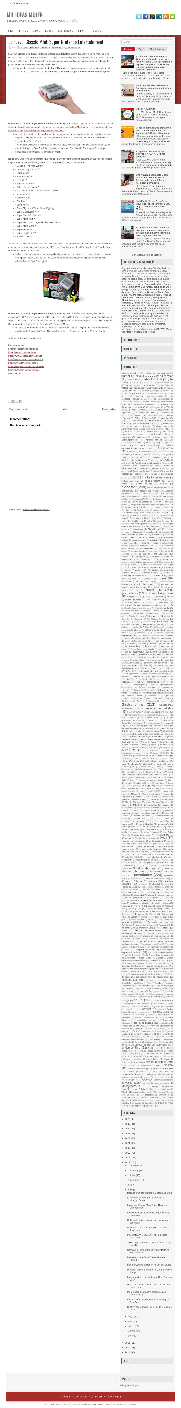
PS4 (149, 952)
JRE (160, 769)
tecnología (128, 1039)
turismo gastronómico (161, 1068)
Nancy (133, 865)
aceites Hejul (164, 396)
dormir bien (154, 616)
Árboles (170, 445)
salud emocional (161, 1000)
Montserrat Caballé (152, 854)
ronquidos (146, 986)
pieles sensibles (131, 911)
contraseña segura (129, 562)
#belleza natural (147, 376)
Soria (123, 1026)
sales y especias (128, 994)
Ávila (167, 463)
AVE (136, 463)
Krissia (127, 775)
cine (141, 535)
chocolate (150, 532)
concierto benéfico (129, 554)
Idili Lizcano (165, 745)
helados (137, 728)
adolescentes (154, 407)
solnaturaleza (164, 1023)
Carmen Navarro (160, 512)
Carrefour (125, 516)
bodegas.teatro (144, 491)
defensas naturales (145, 605)
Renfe (170, 974)
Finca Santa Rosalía (139, 679)
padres (140, 892)
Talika (167, 1031)
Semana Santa (161, 1012)
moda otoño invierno (150, 849)
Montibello (137, 854)
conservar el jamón (160, 557)
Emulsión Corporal (151, 635)
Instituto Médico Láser (144, 759)
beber (156, 471)
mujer (161, 857)
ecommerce (149, 622)
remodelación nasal (139, 974)
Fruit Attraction (148, 693)
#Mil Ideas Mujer (155, 379)
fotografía (125, 690)
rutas (142, 991)
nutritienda (143, 884)
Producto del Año (128, 941)
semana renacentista (140, 1012)
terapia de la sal (152, 1042)
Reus (123, 983)
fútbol (139, 698)
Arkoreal (131, 451)
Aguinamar (125, 413)
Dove (123, 619)
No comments (74, 47)
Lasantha (83, 1404)
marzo (131, 1326)
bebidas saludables (162, 474)
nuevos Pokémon (133, 881)
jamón (159, 764)
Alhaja (124, 421)
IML (134, 750)
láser (170, 780)
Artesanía (139, 457)
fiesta (127, 676)
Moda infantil (127, 846)
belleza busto (162, 478)
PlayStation (126, 925)
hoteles (163, 742)
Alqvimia (146, 426)
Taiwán (158, 1031)
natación (143, 865)
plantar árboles (163, 920)
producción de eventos (159, 939)
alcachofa (165, 413)
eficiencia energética (130, 627)
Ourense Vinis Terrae (151, 890)
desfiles (124, 608)
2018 (128, 1157)
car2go (167, 510)
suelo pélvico (126, 1028)
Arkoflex (149, 449)
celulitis (166, 523)
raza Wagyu (145, 961)
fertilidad (134, 674)
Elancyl (170, 630)
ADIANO (141, 407)
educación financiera (130, 625)
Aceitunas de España (130, 402)
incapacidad (164, 750)
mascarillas (152, 805)
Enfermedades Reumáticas (136, 641)
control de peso (147, 562)
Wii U (167, 1100)
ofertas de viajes (129, 887)
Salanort (166, 991)
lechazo (139, 783)
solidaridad (147, 1023)
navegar (124, 869)
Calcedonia (159, 496)
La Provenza (136, 778)
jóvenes (143, 769)
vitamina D (164, 1095)
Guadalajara (126, 720)
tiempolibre (153, 1048)
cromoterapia (126, 582)
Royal (160, 989)
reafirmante (158, 961)
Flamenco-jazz (139, 685)
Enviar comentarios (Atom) (36, 509)
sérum (151, 1014)
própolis (166, 947)
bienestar (129, 487)
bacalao (125, 468)
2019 (128, 1152)
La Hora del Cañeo (159, 775)
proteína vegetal (166, 950)
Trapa (166, 1059)
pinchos (144, 917)
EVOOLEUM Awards (130, 663)
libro (136, 785)
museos (142, 862)
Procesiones (140, 939)
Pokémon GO (164, 925)
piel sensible (167, 908)
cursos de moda (133, 600)
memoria (125, 821)
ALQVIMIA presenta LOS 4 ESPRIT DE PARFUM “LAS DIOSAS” (150, 154)
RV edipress (154, 991)
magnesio (125, 796)
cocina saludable (159, 540)
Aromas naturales (151, 455)
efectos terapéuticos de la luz (156, 625)
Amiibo (151, 429)
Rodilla (158, 983)
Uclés (142, 1071)
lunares (167, 791)
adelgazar (129, 407)
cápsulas (156, 510)
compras (153, 551)
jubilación (169, 769)
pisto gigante (147, 919)
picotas (132, 909)
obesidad (156, 884)
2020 (128, 1148)
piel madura (152, 908)
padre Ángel (126, 892)
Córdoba (165, 564)
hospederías (126, 734)
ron (136, 986)
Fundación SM (127, 698)
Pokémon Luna (128, 928)
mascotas (165, 805)
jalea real (147, 764)
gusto (151, 720)
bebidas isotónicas (142, 474)
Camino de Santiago (140, 502)
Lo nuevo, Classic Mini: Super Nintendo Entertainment (55, 41)
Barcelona (137, 471)
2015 (128, 1347)
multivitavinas (141, 860)
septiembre (134, 1180)
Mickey (153, 838)
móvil (134, 857)
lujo (149, 791)
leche (149, 783)
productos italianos (130, 944)
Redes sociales (130, 969)
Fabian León (167, 665)
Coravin (143, 564)
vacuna (140, 1074)
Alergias (165, 418)
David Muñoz (163, 602)
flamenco (151, 681)
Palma (166, 892)
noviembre (133, 1170)
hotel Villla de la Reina (145, 742)
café (136, 496)
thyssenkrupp (166, 1045)
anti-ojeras (141, 437)
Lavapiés (128, 783)
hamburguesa (153, 723)
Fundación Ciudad (133, 696)
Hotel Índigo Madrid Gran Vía (155, 739)
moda (38, 30)
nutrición (152, 881)
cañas (158, 507)
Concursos (163, 554)
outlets (167, 890)
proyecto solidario (133, 952)
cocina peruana (139, 540)
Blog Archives (157, 49)
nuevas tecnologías (163, 878)
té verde (166, 1034)
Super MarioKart (31, 130)
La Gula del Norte (140, 775)
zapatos (150, 1106)
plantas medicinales (132, 922)
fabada (156, 665)
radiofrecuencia (130, 961)
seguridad (156, 1007)
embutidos (128, 633)
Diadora (146, 611)
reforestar (144, 969)
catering (137, 523)
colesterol (125, 545)
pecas (123, 900)
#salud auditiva (141, 388)
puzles (167, 955)
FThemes (57, 1404)
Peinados (134, 900)
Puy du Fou (154, 955)
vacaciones (127, 1074)
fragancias (151, 690)
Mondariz (157, 852)
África (124, 410)
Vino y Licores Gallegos (159, 1089)
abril (130, 1321)
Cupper (149, 597)
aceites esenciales (145, 396)
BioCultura (168, 488)
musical (124, 865)
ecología (136, 622)
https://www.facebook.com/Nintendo (25, 356)
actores (170, 404)
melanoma (140, 818)
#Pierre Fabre (164, 385)
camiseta (157, 502)
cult (137, 590)
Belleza (24, 30)
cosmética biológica (149, 573)
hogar (83, 30)
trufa (149, 1065)
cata (159, 521)
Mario (148, 802)
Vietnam (155, 1086)
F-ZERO (60, 130)
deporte (163, 605)
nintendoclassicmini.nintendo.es (23, 349)
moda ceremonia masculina (133, 841)
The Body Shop (149, 1045)
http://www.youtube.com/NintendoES (25, 359)
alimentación (137, 420)
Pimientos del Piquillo (145, 914)
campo (147, 505)
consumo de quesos (142, 559)
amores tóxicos (166, 429)
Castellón (156, 518)
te (153, 1034)
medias (136, 810)
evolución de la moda (158, 660)
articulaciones (154, 458)
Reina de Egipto (138, 971)
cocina (161, 537)
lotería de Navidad (128, 791)
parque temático (165, 895)
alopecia (166, 423)
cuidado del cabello (143, 584)
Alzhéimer (125, 429)
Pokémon (150, 925)
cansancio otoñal (133, 507)
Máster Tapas (127, 808)
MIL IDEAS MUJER (25, 15)
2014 (128, 1352)
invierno (157, 761)
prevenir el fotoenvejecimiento (156, 936)
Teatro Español (149, 1037)
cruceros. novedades (146, 581)
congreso (140, 556)
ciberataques (164, 532)
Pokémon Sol (145, 928)
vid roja (146, 1083)
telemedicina (141, 1039)
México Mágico (141, 838)
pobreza (139, 925)
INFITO (166, 753)
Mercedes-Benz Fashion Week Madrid (147, 835)
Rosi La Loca (126, 989)
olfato (167, 887)
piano (150, 906)
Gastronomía (67, 30)
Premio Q (125, 930)
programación (153, 947)
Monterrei (125, 854)
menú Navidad (146, 824)
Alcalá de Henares (153, 415)
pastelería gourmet (151, 898)
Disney (136, 613)
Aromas (136, 454)
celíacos (156, 524)
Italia (123, 764)
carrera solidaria (140, 516)
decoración (126, 605)
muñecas (166, 860)
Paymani (166, 898)
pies (163, 911)
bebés (166, 471)
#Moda (124, 382)
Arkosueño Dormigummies (159, 452)
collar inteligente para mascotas (148, 546)
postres (166, 928)
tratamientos (159, 1061)
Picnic (158, 906)
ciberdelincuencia (128, 535)
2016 (128, 1342)
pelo (145, 900)
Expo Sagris (126, 665)
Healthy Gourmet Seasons (157, 725)
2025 (128, 1124)
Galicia (140, 701)
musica (153, 863)
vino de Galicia (137, 1089)
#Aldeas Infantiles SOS (132, 373)
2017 (128, 1162)
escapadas (138, 651)
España (153, 652)
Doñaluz (132, 616)
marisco (125, 805)
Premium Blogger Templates (101, 1404)
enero (131, 1335)
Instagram (125, 759)
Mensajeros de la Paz (159, 821)
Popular (128, 49)
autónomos (125, 463)
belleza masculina (130, 481)
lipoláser (166, 786)
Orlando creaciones (129, 890)
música (164, 862)
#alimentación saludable (158, 373)
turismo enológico (136, 1068)
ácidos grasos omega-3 (144, 404)
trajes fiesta (152, 1059)
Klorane (160, 772)
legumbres (159, 783)
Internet (125, 761)
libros (145, 785)
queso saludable (145, 958)
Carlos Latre (144, 513)
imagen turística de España (145, 747)
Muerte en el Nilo (147, 857)
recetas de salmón (134, 963)
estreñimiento (126, 657)
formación (165, 687)
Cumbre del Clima (134, 597)
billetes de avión (154, 488)
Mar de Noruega (133, 802)
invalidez (147, 761)
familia (135, 668)
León (170, 783)
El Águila (137, 630)
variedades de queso (130, 1077)
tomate (160, 1051)
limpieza (155, 785)
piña (123, 920)
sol (135, 1023)
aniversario (140, 434)
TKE (141, 1051)
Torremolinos (149, 1054)
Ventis (135, 1080)
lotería (167, 789)
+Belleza (145, 391)
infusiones (126, 755)
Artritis (166, 458)
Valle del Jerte (164, 1074)
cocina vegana (127, 543)
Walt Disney (155, 1100)
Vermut (157, 1080)
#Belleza (126, 375)
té (158, 1034)
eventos (125, 660)
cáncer (156, 504)
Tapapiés (125, 1034)
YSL (130, 1106)
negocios (155, 868)
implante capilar (148, 750)
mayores (166, 808)
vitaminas (125, 1097)
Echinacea (125, 622)
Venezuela (125, 1080)
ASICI (123, 460)
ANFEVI (166, 432)
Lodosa (158, 789)
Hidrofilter (130, 731)
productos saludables (152, 944)
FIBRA (170, 674)
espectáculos (128, 654)
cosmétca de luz (128, 573)
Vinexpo (165, 1086)
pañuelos (125, 895)
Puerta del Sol (138, 955)
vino (123, 1089)
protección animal (128, 950)
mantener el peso (139, 799)
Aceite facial (126, 396)
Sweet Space (146, 1031)
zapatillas (139, 1106)
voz (126, 1100)
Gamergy (152, 701)
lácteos (142, 780)
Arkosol (142, 452)
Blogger (158, 255)
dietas (166, 610)
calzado (138, 499)
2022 (128, 1138)
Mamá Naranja (152, 797)
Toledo (150, 1051)
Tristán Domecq (127, 1065)
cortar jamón (141, 570)
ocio (167, 884)
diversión (166, 613)
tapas (136, 1034)
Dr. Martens (152, 619)
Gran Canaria (128, 717)
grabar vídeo (164, 715)
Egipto (145, 627)
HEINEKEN (126, 729)
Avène (145, 463)
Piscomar (132, 920)
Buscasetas (126, 496)
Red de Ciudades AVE (163, 966)
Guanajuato (140, 720)
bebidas (125, 473)
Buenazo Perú (131, 494)
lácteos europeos (157, 780)
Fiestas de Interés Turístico (145, 676)
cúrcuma (159, 597)
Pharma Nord (139, 906)
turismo (168, 1065)
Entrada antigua (109, 409)
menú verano (140, 829)
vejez (156, 1077)
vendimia (166, 1077)
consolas (25, 47)
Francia (164, 690)
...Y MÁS (97, 30)
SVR (135, 1031)
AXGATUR (133, 466)
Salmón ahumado (156, 994)
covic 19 (135, 579)
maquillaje (168, 799)
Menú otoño (163, 824)
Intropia (136, 761)
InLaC (154, 755)
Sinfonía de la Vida (165, 1018)
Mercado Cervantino (141, 832)
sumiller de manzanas (155, 1028)
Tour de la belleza (133, 1056)
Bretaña (158, 491)
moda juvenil (164, 846)
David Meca (148, 602)
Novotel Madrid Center (140, 879)
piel (139, 908)
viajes (128, 1082)
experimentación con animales (156, 663)
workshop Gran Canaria (131, 1103)
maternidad (154, 808)
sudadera (166, 1026)
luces (142, 791)
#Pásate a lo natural (130, 385)
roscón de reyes (161, 985)
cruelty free (165, 582)
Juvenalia (138, 772)
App (158, 442)
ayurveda (145, 466)
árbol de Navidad (156, 445)
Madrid (134, 794)
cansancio (168, 504)
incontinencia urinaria (130, 753)
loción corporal (144, 789)
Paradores (149, 895)
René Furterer (157, 974)
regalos (154, 969)
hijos (140, 731)
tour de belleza (166, 1053)
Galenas (128, 701)
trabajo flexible (163, 1056)
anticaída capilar (160, 437)
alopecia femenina (129, 426)
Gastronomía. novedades (157, 708)
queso (132, 958)
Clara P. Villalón (127, 537)
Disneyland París (151, 613)
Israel (167, 761)
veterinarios (168, 1080)
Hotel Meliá (126, 742)
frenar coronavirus (129, 693)
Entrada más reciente (18, 409)
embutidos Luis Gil (144, 633)
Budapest (169, 491)
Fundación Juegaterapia (158, 696)
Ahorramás (140, 413)
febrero (132, 1331)
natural (153, 865)
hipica (148, 731)
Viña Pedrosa (159, 1092)
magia (166, 794)
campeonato (136, 505)
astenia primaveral (138, 460)
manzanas (154, 799)
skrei (139, 1020)
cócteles (154, 543)
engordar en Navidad (160, 641)
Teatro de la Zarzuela (130, 1037)
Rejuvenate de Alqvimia (159, 971)
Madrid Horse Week (151, 794)
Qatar (123, 958)
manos (124, 799)
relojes (124, 974)
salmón (141, 994)
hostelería (139, 734)
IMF (126, 750)
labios (132, 780)
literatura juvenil (128, 789)
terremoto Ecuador (130, 1045)
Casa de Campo (128, 518)
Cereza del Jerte (151, 527)
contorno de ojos (162, 559)
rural (168, 989)
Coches (151, 537)
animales (125, 434)
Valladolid (150, 1074)
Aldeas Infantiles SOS (145, 418)
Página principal (21, 3)
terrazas (166, 1042)
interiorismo (164, 759)
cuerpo (124, 584)
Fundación (168, 693)
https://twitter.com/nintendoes (22, 352)
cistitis (167, 535)
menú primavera (129, 826)
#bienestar (166, 375)
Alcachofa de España (130, 415)
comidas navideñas (144, 548)
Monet (167, 852)
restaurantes (129, 979)
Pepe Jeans (158, 900)
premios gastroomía (129, 936)
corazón (154, 565)
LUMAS (157, 791)
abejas (156, 391)
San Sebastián (143, 1004)
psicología (158, 952)
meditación (125, 819)
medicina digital (163, 810)
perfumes (165, 903)
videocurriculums (162, 1083)
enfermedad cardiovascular (161, 638)
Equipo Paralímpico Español (142, 649)
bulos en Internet (150, 494)
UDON (154, 1072)
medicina (148, 810)
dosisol (167, 616)
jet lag (134, 767)
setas (160, 1014)
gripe (166, 717)
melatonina (155, 819)
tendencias (155, 1039)
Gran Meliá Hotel (149, 718)
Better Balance (144, 484)
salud (50, 30)
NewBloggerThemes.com (126, 1404)
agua (152, 410)
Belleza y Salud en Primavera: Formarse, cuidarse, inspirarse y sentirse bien (153, 88)
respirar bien (146, 977)
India (146, 753)
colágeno (166, 543)
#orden (166, 382)
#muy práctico (153, 382)
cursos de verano (155, 600)
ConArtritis (165, 551)
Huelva (124, 744)
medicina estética (129, 813)
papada (137, 895)
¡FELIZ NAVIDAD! (145, 109)
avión (123, 466)
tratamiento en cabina (133, 1062)
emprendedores (128, 635)
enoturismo (167, 643)
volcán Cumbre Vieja (150, 1098)
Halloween (137, 723)
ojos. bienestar (155, 887)
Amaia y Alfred (139, 429)
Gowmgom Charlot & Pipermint (142, 715)
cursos (170, 597)
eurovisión (164, 657)
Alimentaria (131, 423)
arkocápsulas (132, 448)
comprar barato (138, 551)
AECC (167, 407)
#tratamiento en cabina (162, 388)
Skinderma (128, 1020)
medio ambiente (142, 815)
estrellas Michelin (161, 654)
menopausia (139, 821)
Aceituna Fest (150, 399)
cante (149, 507)
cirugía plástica (153, 534)
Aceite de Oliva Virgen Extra (157, 393)
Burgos (166, 494)
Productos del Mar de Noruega (154, 941)
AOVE (149, 442)
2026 (128, 1119)
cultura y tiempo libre (160, 593)
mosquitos (168, 854)
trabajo (150, 1056)
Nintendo (34, 47)
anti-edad (155, 434)
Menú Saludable (151, 826)
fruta (159, 693)
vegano (147, 1077)
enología (154, 643)
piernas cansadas (149, 911)
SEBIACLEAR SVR (139, 1007)
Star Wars (140, 1026)
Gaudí (129, 712)
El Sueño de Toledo (154, 630)
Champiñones (154, 529)
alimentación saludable (160, 420)
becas (123, 478)
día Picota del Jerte (130, 611)
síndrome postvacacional (144, 1018)
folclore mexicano (147, 687)
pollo (157, 928)
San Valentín (158, 1003)
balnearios (156, 468)
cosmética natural (140, 575)
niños (141, 871)
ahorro (153, 413)
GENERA (139, 712)
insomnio (165, 755)
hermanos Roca (151, 729)
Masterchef (141, 808)
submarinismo (153, 1026)
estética (145, 654)
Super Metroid (48, 130)
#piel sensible (149, 385)
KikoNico (149, 772)
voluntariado (168, 1098)
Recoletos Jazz (155, 963)
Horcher (166, 731)
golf (122, 715)
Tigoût (133, 1051)
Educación (162, 621)
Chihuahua (137, 532)
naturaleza (165, 865)
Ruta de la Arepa (128, 991)
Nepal (166, 869)
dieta (156, 610)
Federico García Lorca (152, 668)
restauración (162, 977)
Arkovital (125, 454)
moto (127, 857)
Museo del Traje (128, 863)
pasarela (129, 897)
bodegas (128, 490)
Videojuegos (57, 47)
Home (10, 31)
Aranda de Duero (137, 445)
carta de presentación (160, 516)
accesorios (126, 393)
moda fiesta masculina (141, 843)
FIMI (123, 679)
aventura (157, 463)
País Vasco (153, 892)
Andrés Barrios (153, 432)
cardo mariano (128, 512)
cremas (162, 578)
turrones (131, 1072)
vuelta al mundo (139, 1100)
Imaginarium (168, 748)
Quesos (159, 958)
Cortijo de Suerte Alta (160, 570)
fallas (126, 668)
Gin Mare (165, 712)
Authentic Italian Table (160, 460)
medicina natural (150, 813)
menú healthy (127, 824)
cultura (150, 589)
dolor (123, 616)
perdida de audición (138, 903)
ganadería (165, 701)
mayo (131, 1316)
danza (136, 602)
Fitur (137, 681)
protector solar (146, 949)
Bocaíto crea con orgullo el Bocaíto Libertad (149, 1193)
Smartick (166, 1020)
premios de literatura (131, 933)
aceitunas (165, 399)
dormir (142, 616)
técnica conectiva (166, 1037)
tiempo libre (132, 1047)
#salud (124, 387)
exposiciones (141, 665)
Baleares (144, 468)
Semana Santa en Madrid (132, 1015)
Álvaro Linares (162, 426)
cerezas (166, 527)
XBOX (161, 1103)
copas (133, 565)
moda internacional (145, 846)
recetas (169, 960)
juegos (127, 772)
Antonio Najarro (154, 440)
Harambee (137, 725)
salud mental (127, 1003)
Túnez (157, 1065)
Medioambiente (162, 816)
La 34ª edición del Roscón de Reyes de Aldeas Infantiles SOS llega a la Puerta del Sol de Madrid (153, 205)
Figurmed (166, 676)
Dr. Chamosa (136, 619)
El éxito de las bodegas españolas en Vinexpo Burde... (146, 1199)
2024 (128, 1128)
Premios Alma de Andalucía (158, 930)
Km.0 (170, 772)
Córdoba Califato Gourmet (133, 567)
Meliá (167, 819)
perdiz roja (153, 903)
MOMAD (145, 852)
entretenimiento (133, 646)
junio (130, 1189)
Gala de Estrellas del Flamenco (159, 698)
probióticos (125, 939)
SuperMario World (79, 127)
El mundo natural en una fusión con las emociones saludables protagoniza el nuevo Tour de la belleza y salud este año (153, 231)
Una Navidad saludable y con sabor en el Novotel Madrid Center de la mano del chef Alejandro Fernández (152, 179)
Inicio (65, 409)
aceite (138, 393)
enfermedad (140, 638)
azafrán (167, 466)
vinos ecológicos (141, 1092)
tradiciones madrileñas (131, 1059)
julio (130, 1184)
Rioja (149, 983)
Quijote (170, 958)
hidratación (167, 728)
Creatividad (148, 579)
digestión (125, 613)
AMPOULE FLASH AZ (134, 432)
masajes (137, 804)
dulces (166, 619)
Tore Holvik (135, 1054)
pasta (138, 898)
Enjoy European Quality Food (133, 644)
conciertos (148, 554)
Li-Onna (128, 786)
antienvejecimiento (130, 440)
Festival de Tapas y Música (153, 674)
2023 (128, 1133)
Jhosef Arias (146, 767)
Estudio (151, 657)
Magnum (138, 797)
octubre (132, 1175)
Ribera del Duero (136, 983)
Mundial (154, 860)
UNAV (166, 1072)
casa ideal (143, 518)
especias (165, 652)
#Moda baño (137, 382)
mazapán (125, 810)
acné (160, 404)
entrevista (152, 646)
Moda (163, 837)
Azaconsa (156, 466)
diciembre (133, 1165)
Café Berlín (146, 496)
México (128, 838)
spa (130, 1026)
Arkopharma (165, 448)
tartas (145, 1034)
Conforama (125, 557)
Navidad (138, 868)
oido (143, 887)
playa (166, 922)
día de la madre (162, 608)
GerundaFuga (152, 712)
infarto (155, 753)
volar (136, 1098)
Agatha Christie (138, 410)
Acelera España (149, 402)
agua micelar (163, 410)
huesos (135, 745)
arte (163, 454)
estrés (140, 657)
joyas (152, 769)
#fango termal (134, 379)
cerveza (125, 529)
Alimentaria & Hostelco (149, 423)
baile (134, 468)
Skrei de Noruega (151, 1020)
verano (145, 1079)
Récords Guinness (142, 966)
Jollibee (158, 767)
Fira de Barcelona (161, 679)
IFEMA (124, 747)
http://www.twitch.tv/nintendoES (23, 363)
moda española (156, 841)
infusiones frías (141, 755)
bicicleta (163, 484)
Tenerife (138, 1042)
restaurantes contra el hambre (157, 980)
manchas (166, 797)
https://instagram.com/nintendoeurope (26, 366)
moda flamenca (163, 844)
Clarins (141, 537)
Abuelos (166, 391)
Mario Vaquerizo (163, 802)
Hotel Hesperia (139, 736)
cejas (146, 523)
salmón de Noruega (152, 996)
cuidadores (155, 587)
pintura (166, 917)
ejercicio (156, 627)
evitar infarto (138, 660)
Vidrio (145, 1086)
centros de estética (130, 526)
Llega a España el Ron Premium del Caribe (149, 1264)
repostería (130, 977)
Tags (141, 49)
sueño (139, 1028)
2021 (128, 1143)
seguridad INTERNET (142, 1009)
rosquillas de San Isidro (145, 989)
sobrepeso (125, 1023)
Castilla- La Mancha (142, 521)
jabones (134, 764)
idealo (153, 745)
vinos (124, 1092)
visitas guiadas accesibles (142, 1095)
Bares (147, 471)
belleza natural (152, 481)
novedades (45, 47)
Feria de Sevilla (142, 671)
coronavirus (155, 567)
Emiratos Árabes (163, 633)
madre (124, 794)
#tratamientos (131, 390)
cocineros (141, 543)
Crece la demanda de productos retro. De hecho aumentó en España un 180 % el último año (153, 130)
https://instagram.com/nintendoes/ (24, 370)
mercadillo (155, 829)
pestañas (125, 906)
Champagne (138, 529)
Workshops (149, 1103)
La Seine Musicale (152, 778)
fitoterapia (125, 682)
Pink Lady (155, 917)
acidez (162, 402)
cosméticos (158, 575)
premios (138, 930)
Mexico (169, 835)
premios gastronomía (158, 933)
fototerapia (138, 690)
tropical (141, 1065)
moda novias (127, 849)
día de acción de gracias (141, 608)
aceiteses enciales (130, 399)
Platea (154, 922)
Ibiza (144, 744)
